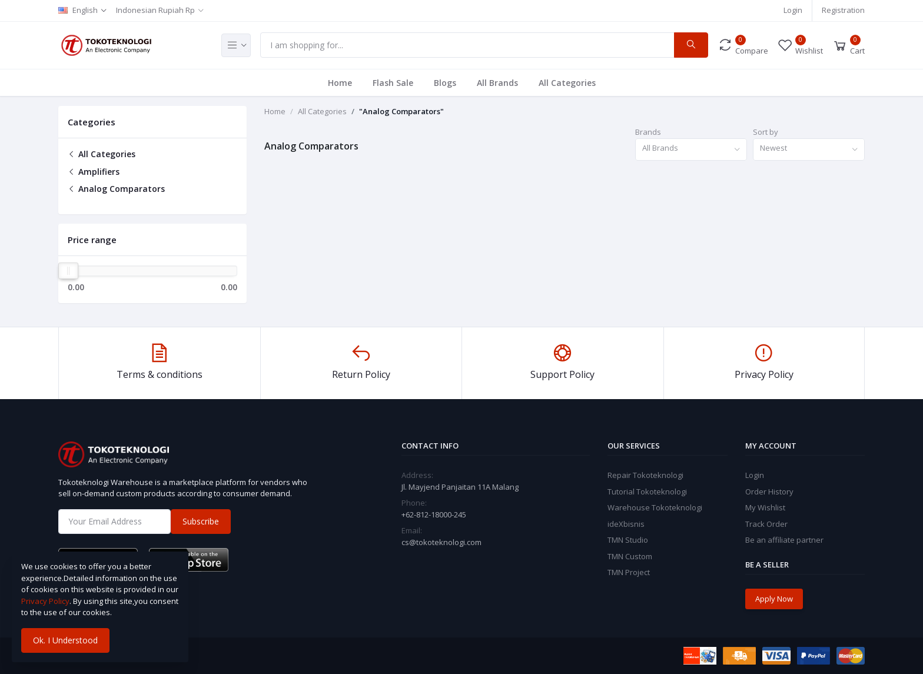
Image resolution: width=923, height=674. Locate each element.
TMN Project (628, 572)
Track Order (766, 524)
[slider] (68, 271)
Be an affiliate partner (784, 539)
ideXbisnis (626, 524)
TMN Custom (629, 556)
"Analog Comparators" (401, 111)
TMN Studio (627, 539)
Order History (769, 491)
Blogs (445, 82)
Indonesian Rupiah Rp (155, 10)
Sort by (765, 132)
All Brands (497, 82)
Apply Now (774, 598)
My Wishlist (765, 507)
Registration (843, 10)
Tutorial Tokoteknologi (647, 491)
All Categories (567, 82)
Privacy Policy (45, 601)
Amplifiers (93, 171)
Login (792, 10)
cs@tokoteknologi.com (441, 542)
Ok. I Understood (65, 640)
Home (340, 82)
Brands (648, 132)
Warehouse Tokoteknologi (654, 507)
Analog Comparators (116, 188)
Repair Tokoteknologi (645, 475)
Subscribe (200, 521)
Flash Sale (393, 82)
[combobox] (691, 149)
